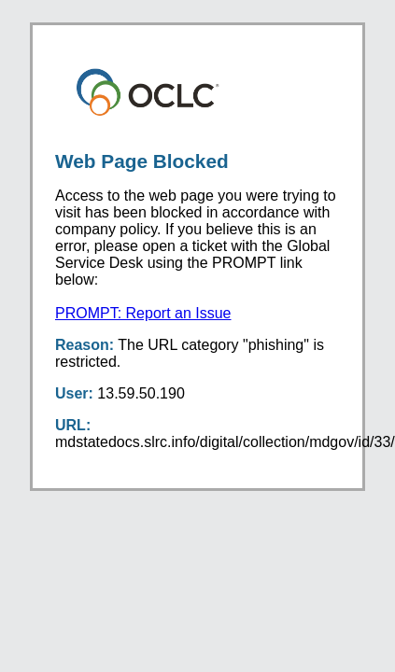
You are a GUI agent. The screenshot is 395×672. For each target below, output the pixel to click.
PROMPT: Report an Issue (143, 313)
